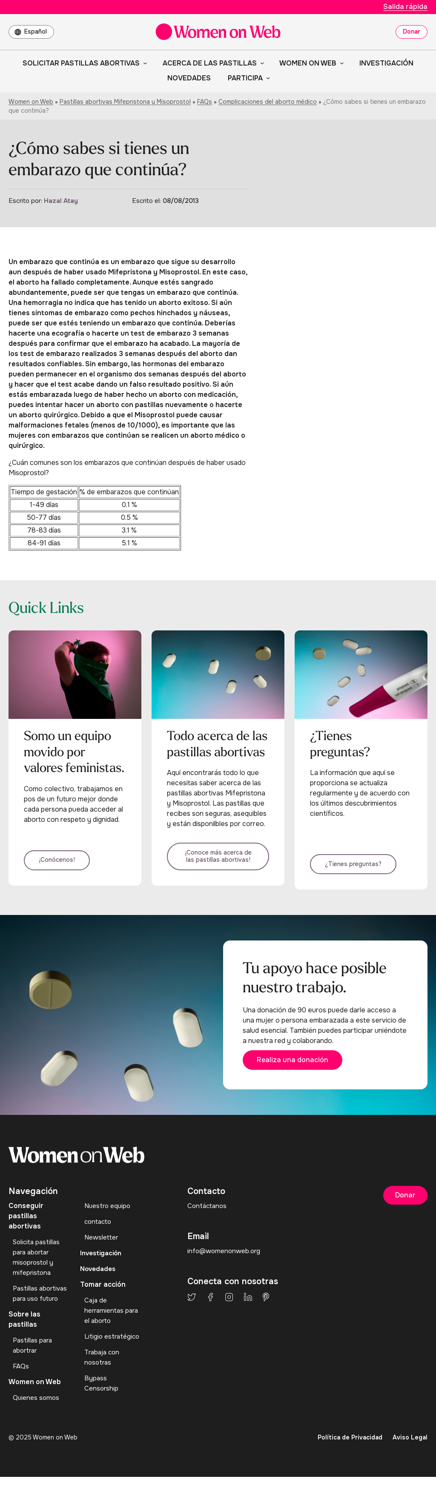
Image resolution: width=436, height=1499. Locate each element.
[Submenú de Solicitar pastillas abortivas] (143, 63)
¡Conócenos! (64, 868)
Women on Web (31, 101)
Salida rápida (405, 6)
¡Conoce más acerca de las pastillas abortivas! (218, 860)
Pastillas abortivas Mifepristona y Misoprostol (125, 101)
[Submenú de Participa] (266, 78)
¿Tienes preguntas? (360, 868)
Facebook (210, 1308)
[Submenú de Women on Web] (340, 63)
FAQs (204, 101)
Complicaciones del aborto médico (267, 101)
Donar (411, 31)
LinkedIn (248, 1308)
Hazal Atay (61, 201)
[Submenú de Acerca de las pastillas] (260, 63)
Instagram (229, 1308)
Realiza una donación (302, 1070)
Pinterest (266, 1308)
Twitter (191, 1308)
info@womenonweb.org (225, 1262)
